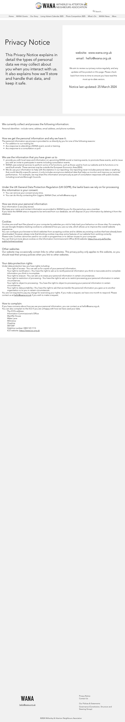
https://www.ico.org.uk (29, 330)
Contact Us (83, 698)
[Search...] (105, 11)
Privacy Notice (84, 696)
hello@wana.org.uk (68, 195)
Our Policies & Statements (89, 703)
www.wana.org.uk (100, 52)
